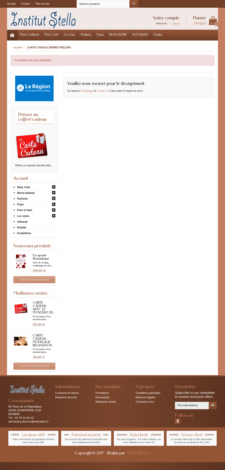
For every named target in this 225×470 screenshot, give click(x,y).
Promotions (102, 393)
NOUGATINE (118, 35)
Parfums (86, 35)
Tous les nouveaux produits (34, 279)
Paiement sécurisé (66, 397)
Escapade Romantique (41, 257)
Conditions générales (148, 393)
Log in (176, 23)
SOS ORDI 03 (138, 453)
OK (134, 3)
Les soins (69, 35)
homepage (87, 90)
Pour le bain (24, 210)
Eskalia (157, 35)
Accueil (20, 178)
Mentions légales (145, 397)
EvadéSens (24, 233)
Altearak (22, 221)
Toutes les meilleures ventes (34, 366)
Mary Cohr (51, 35)
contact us (103, 90)
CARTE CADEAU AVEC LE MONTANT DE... (44, 307)
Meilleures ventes (105, 401)
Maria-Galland (29, 35)
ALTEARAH (140, 35)
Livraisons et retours (67, 393)
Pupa (100, 35)
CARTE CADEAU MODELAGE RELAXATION (42, 340)
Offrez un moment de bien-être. (33, 165)
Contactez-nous (145, 401)
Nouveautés (102, 397)
